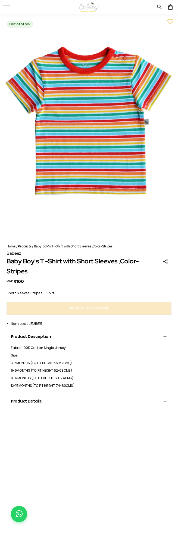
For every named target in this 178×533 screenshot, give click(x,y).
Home (11, 246)
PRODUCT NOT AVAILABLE (89, 308)
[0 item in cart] (170, 7)
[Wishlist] (170, 21)
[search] (159, 7)
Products (24, 246)
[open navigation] (6, 7)
